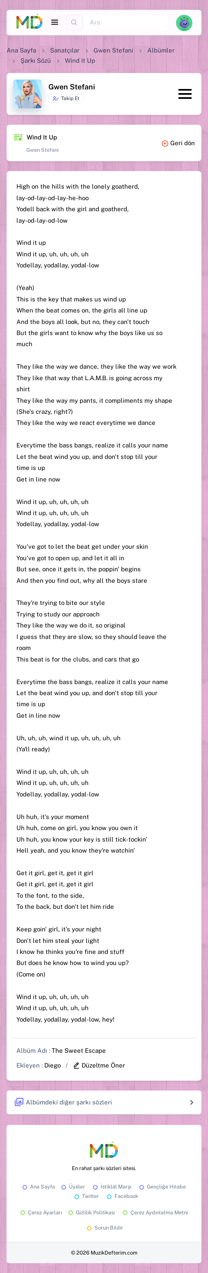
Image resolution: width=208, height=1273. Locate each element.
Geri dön (178, 142)
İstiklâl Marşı (111, 1187)
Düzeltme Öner (99, 1065)
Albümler (161, 50)
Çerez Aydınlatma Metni (154, 1212)
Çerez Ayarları (40, 1212)
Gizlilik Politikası (91, 1212)
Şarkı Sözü (36, 60)
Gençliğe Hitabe (162, 1187)
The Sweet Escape (79, 1050)
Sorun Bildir (104, 1228)
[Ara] (126, 22)
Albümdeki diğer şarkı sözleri (63, 1102)
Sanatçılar (65, 50)
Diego (52, 1065)
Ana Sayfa (21, 50)
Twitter (86, 1196)
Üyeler (72, 1187)
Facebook (121, 1196)
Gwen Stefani (113, 50)
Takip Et (66, 99)
